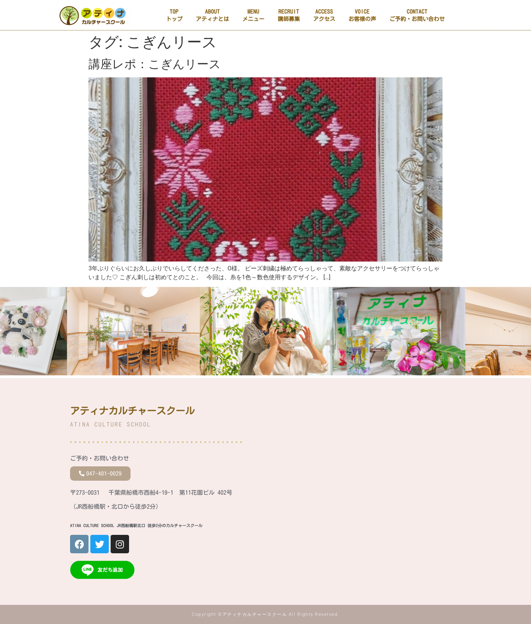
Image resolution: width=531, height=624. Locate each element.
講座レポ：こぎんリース (154, 64)
